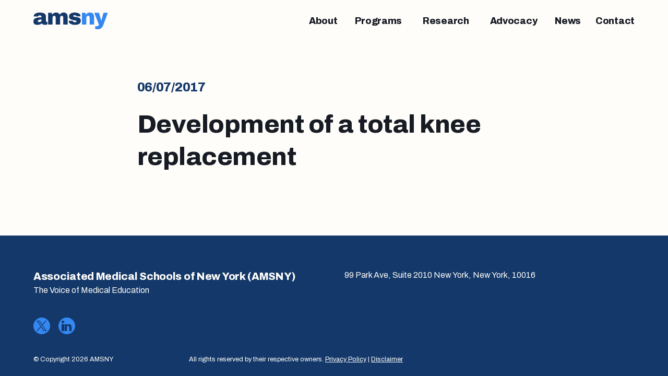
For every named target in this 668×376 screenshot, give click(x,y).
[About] (323, 21)
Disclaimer (387, 359)
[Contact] (615, 21)
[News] (568, 21)
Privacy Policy (345, 359)
